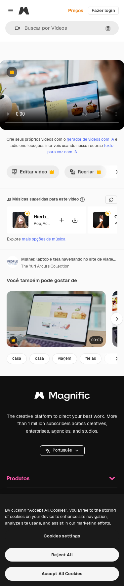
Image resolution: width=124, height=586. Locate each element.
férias (90, 358)
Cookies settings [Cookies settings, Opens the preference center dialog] (62, 536)
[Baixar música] (75, 220)
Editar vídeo (33, 173)
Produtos (62, 478)
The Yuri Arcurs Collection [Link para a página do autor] (45, 266)
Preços (75, 11)
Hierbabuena (42, 217)
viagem (64, 358)
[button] (15, 28)
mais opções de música (43, 239)
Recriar (85, 173)
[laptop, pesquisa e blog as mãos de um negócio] (56, 319)
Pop (37, 223)
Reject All (61, 555)
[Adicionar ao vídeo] (61, 220)
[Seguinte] (117, 171)
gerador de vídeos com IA (90, 139)
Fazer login (103, 10)
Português (62, 450)
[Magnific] (24, 10)
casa (16, 358)
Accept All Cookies (62, 573)
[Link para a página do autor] (13, 262)
